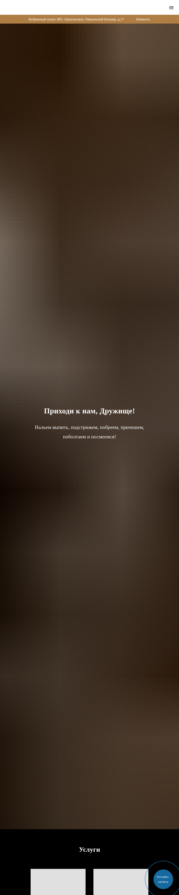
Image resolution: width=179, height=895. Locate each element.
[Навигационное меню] (171, 7)
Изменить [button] (143, 19)
